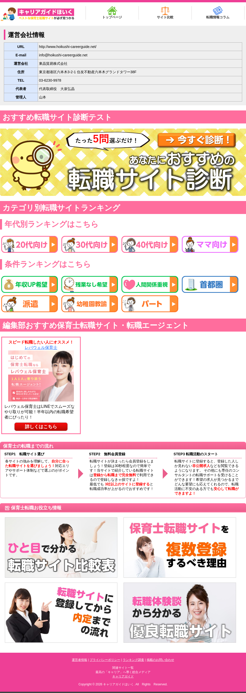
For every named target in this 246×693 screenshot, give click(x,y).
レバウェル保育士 (41, 347)
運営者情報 (79, 660)
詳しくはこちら (41, 426)
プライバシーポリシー (105, 660)
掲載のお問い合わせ (160, 660)
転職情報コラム (217, 12)
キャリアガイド (123, 676)
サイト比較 (165, 12)
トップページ (112, 12)
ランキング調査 (133, 660)
